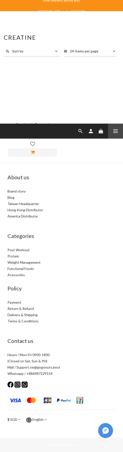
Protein (13, 256)
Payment (14, 302)
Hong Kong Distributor (25, 210)
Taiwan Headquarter (23, 204)
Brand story (16, 191)
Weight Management (24, 262)
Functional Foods (20, 268)
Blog (10, 197)
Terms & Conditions (23, 321)
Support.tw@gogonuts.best (38, 367)
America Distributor (22, 216)
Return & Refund (20, 308)
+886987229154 (39, 373)
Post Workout (18, 250)
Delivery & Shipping (22, 315)
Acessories (16, 275)
